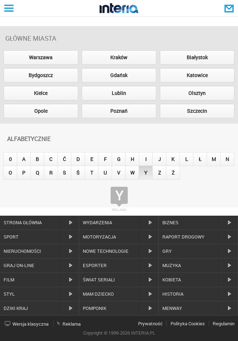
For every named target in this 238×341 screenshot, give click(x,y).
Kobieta (171, 279)
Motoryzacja (99, 237)
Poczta (230, 8)
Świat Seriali (99, 279)
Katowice (197, 75)
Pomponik (94, 308)
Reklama (71, 324)
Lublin (119, 93)
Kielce (40, 93)
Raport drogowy (183, 237)
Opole (40, 110)
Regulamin (223, 323)
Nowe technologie (105, 251)
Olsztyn (197, 93)
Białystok (197, 57)
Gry (167, 251)
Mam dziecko (98, 294)
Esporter (95, 265)
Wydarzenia (97, 222)
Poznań (118, 110)
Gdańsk (118, 75)
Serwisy (8, 8)
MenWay (172, 308)
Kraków (118, 57)
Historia (172, 294)
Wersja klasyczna (30, 324)
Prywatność (150, 323)
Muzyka (171, 265)
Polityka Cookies (188, 323)
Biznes (170, 222)
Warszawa (40, 57)
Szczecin (197, 110)
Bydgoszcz (41, 75)
